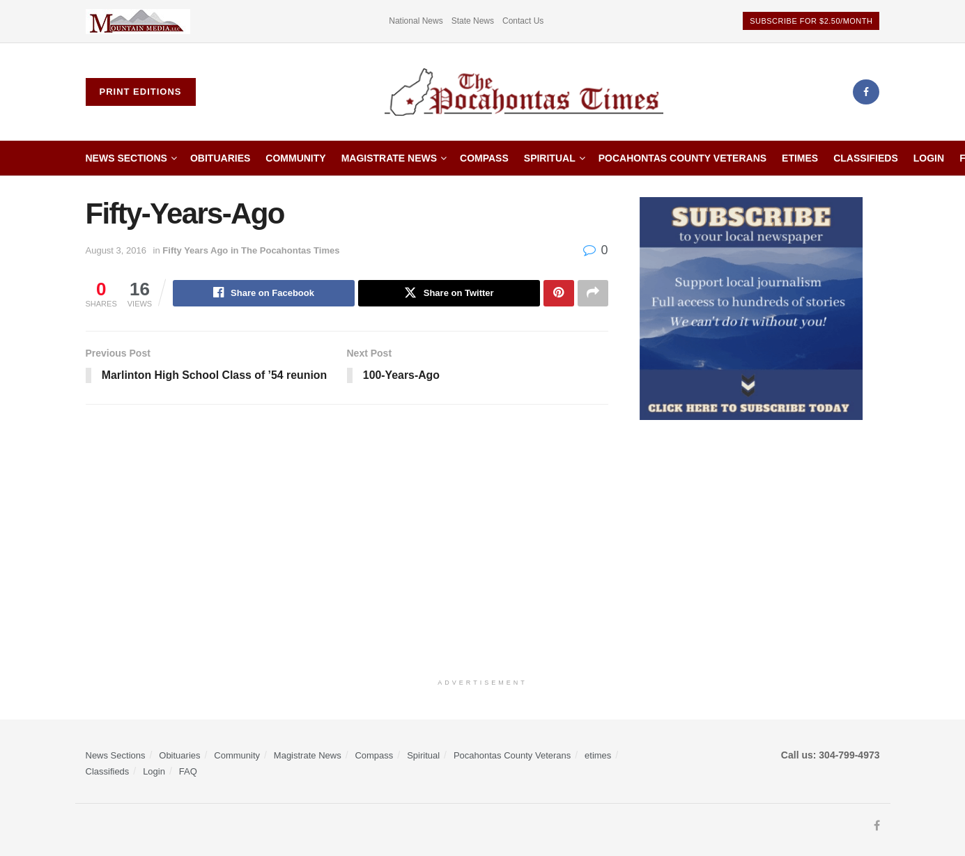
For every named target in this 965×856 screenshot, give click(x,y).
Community (295, 158)
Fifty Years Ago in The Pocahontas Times (250, 250)
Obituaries (220, 158)
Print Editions (141, 91)
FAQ (188, 771)
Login (928, 158)
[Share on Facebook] (264, 293)
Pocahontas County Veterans (682, 158)
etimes (800, 158)
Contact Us (522, 21)
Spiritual (550, 158)
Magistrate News (389, 158)
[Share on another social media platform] (593, 293)
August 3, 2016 (116, 250)
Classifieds (865, 158)
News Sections (126, 158)
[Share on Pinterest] (558, 293)
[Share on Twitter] (449, 293)
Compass (484, 158)
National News (415, 21)
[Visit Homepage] (524, 92)
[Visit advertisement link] (138, 21)
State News (472, 21)
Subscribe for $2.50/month (811, 21)
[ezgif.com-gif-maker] (751, 307)
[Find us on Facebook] (866, 91)
